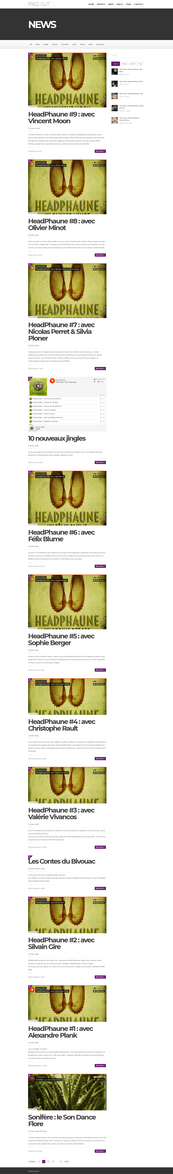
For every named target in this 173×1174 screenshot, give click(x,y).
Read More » (100, 151)
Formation (65, 44)
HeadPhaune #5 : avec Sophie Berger (61, 639)
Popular (124, 64)
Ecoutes (55, 44)
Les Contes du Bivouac (61, 861)
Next (66, 1161)
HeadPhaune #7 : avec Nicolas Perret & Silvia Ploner (61, 331)
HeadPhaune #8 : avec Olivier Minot (61, 224)
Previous (32, 1161)
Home (91, 4)
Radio (91, 44)
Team (128, 4)
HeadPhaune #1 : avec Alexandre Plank (60, 1031)
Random (133, 64)
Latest (115, 64)
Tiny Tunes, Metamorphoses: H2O (131, 94)
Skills (120, 4)
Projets (101, 4)
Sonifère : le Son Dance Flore (62, 1120)
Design (46, 44)
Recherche (100, 44)
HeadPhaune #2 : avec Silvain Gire (61, 943)
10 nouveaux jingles (56, 438)
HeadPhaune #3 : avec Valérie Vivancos (61, 813)
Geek (74, 44)
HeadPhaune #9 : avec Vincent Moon (61, 117)
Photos (82, 44)
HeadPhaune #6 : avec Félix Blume (61, 535)
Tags (140, 64)
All (31, 44)
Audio (38, 44)
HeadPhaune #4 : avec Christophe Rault (61, 724)
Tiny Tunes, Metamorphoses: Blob (131, 81)
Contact (138, 4)
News (111, 4)
